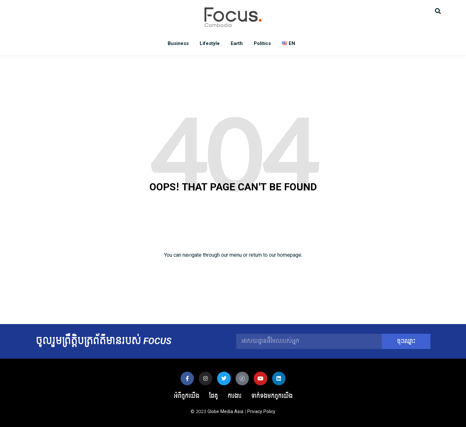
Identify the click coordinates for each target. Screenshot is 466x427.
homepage (289, 255)
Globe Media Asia (225, 412)
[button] (437, 10)
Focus (233, 17)
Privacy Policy (261, 412)
